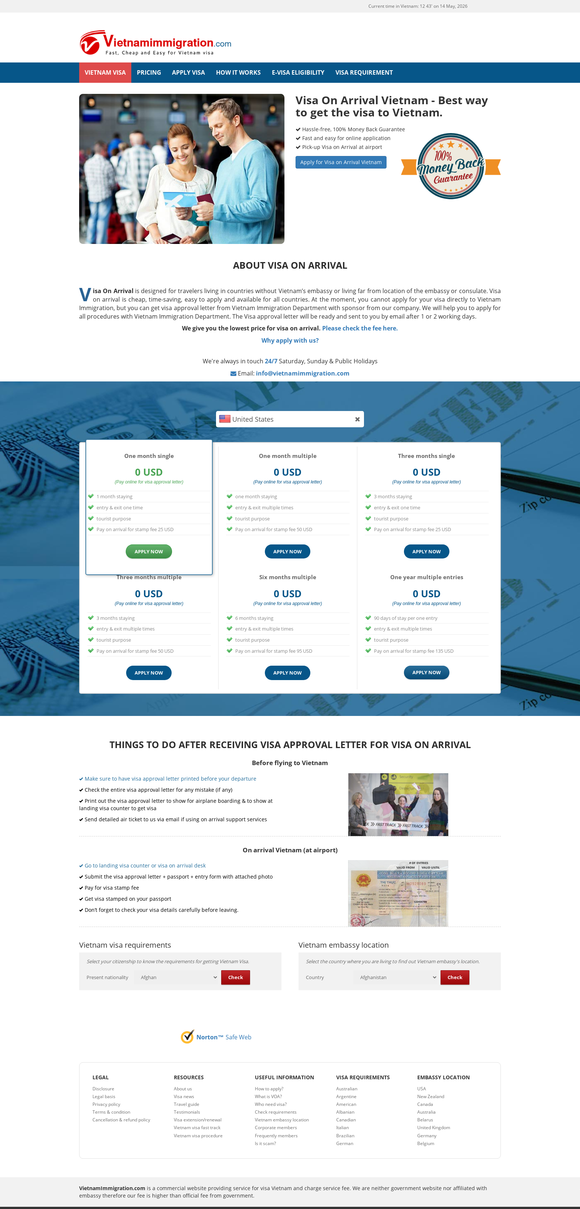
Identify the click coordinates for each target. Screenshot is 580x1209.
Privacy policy (106, 1092)
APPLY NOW (149, 539)
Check (235, 964)
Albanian (345, 1099)
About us (183, 1076)
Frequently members (276, 1123)
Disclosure (103, 1076)
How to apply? (269, 1076)
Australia (426, 1099)
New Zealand (430, 1084)
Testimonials (187, 1099)
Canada (425, 1092)
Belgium (425, 1131)
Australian (346, 1076)
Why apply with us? (290, 328)
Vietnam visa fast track (197, 1115)
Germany (426, 1123)
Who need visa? (271, 1092)
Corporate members (276, 1115)
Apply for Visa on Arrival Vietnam (341, 149)
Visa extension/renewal (198, 1107)
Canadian (346, 1107)
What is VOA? (268, 1084)
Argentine (346, 1084)
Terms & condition (111, 1099)
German (344, 1131)
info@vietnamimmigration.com (303, 361)
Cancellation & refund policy (121, 1107)
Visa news (184, 1084)
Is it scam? (265, 1131)
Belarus (425, 1107)
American (346, 1092)
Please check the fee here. (360, 316)
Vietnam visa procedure (198, 1123)
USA (421, 1076)
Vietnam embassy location (282, 1107)
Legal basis (103, 1084)
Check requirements (276, 1099)
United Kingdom (433, 1115)
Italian (342, 1115)
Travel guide (186, 1092)
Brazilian (345, 1123)
